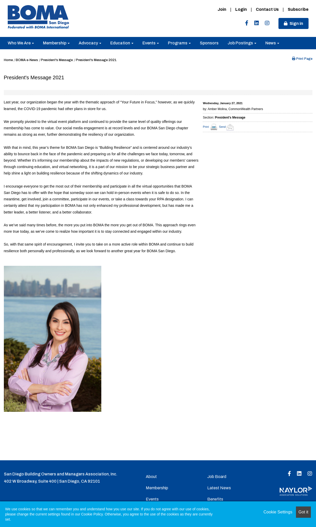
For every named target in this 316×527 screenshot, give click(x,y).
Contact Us (267, 9)
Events (150, 43)
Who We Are (21, 43)
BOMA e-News (27, 60)
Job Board (216, 476)
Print (206, 126)
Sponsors (209, 43)
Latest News (219, 488)
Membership (56, 43)
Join (222, 9)
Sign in (296, 23)
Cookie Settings (278, 512)
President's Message (57, 60)
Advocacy (90, 43)
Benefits (215, 499)
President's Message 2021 (96, 60)
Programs (179, 43)
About (151, 476)
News (272, 43)
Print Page (302, 59)
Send (227, 126)
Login (241, 9)
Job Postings (242, 43)
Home (8, 60)
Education (121, 43)
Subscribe (298, 9)
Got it (303, 512)
